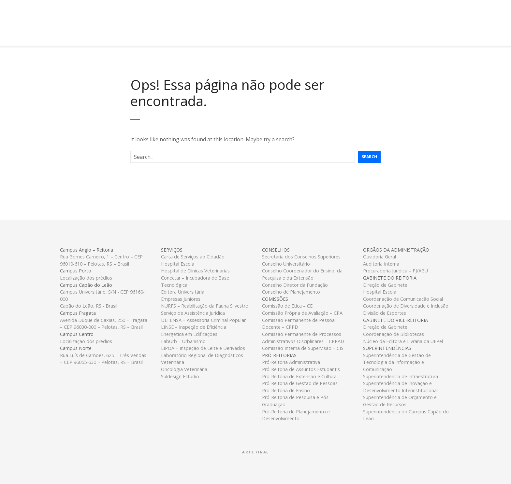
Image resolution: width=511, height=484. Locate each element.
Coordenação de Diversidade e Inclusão (405, 306)
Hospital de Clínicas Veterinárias (195, 271)
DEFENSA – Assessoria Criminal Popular (203, 320)
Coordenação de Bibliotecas (393, 334)
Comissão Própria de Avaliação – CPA (302, 313)
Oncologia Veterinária (184, 369)
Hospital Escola (177, 264)
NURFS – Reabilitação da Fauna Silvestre (204, 306)
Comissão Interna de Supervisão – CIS (302, 348)
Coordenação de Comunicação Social (403, 299)
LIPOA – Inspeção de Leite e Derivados (203, 348)
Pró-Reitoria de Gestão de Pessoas (300, 383)
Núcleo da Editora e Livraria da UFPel (403, 341)
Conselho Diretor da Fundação (295, 285)
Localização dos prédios (86, 278)
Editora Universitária (182, 292)
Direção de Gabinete (385, 285)
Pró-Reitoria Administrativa (291, 362)
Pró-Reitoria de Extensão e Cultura (299, 376)
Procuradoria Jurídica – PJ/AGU (395, 271)
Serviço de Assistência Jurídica (193, 313)
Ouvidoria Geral (379, 257)
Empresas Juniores (180, 299)
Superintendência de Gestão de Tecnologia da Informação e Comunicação (397, 362)
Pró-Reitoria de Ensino (286, 390)
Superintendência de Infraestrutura (400, 376)
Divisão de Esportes (384, 313)
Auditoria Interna (381, 264)
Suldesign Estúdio (180, 376)
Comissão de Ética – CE (287, 306)
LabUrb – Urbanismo (183, 341)
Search (369, 156)
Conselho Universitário (286, 264)
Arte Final (255, 451)
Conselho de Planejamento (291, 292)
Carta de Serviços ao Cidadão (193, 257)
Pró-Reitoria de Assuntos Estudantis (301, 369)
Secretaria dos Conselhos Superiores (301, 257)
